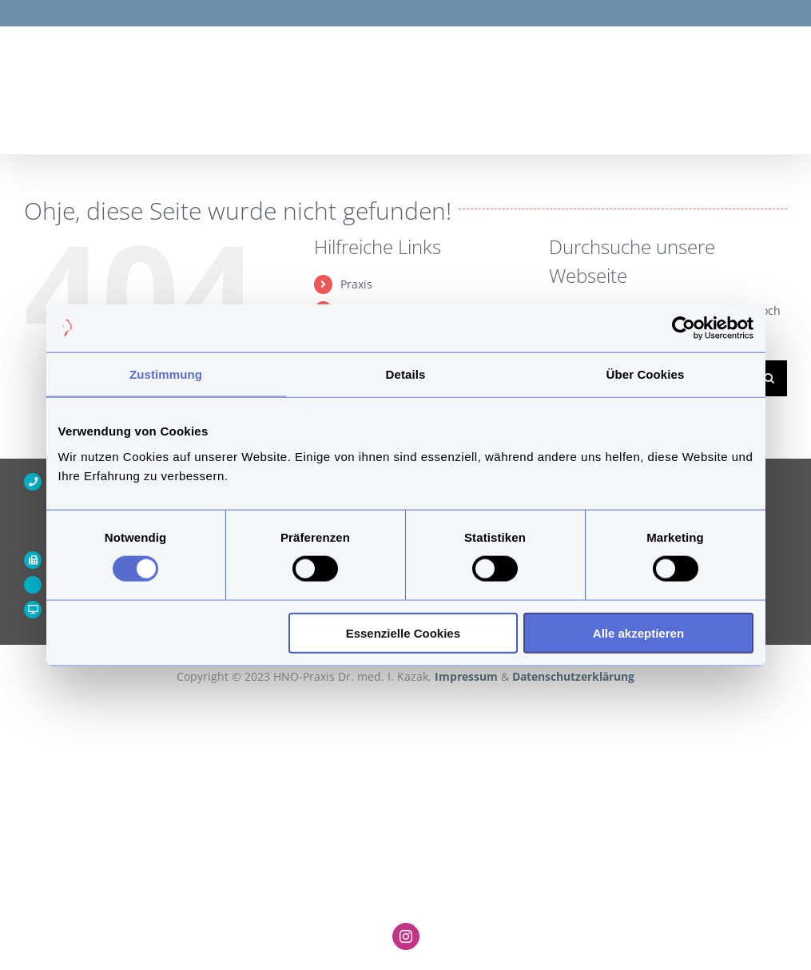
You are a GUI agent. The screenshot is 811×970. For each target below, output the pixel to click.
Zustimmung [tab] (165, 374)
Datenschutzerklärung (573, 676)
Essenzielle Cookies (403, 632)
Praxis (356, 284)
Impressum (468, 676)
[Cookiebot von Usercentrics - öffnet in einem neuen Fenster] (683, 328)
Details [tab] (406, 374)
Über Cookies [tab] (645, 374)
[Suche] (769, 378)
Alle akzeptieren (638, 632)
